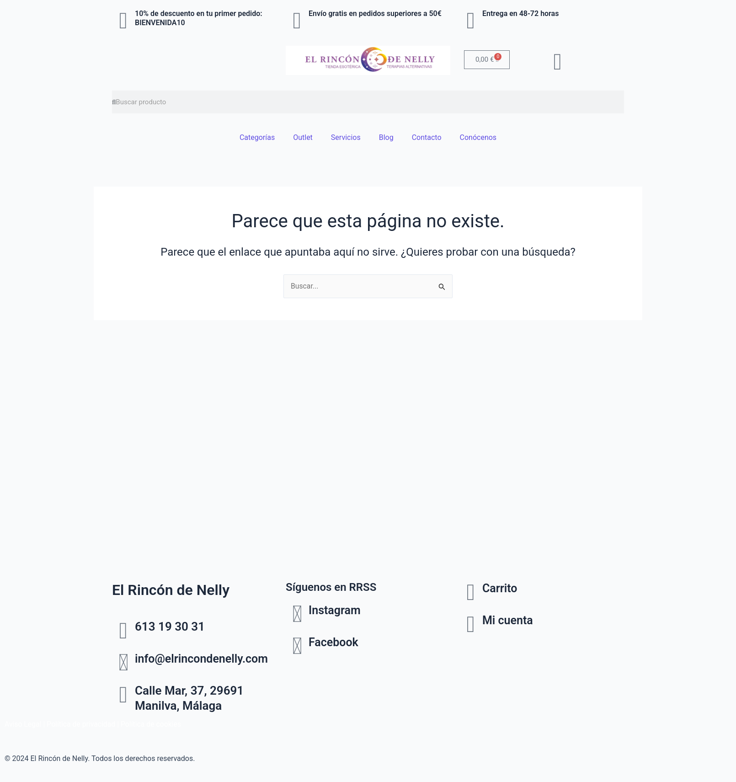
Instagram (336, 610)
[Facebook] (297, 646)
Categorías (257, 137)
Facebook (334, 642)
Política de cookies (153, 724)
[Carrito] (470, 592)
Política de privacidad (82, 724)
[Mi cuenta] (470, 624)
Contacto (427, 137)
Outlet (303, 137)
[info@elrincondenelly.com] (123, 662)
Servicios (346, 137)
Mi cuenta (508, 620)
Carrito (500, 588)
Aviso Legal (23, 724)
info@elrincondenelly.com (204, 658)
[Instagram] (297, 614)
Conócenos (478, 137)
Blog (386, 137)
